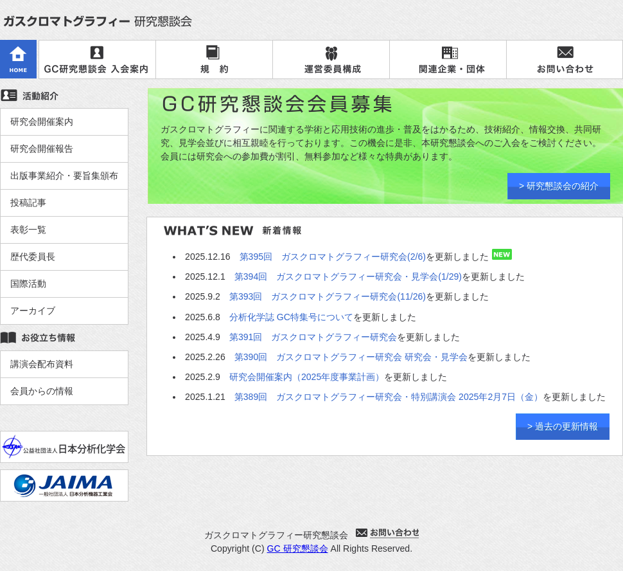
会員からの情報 (41, 391)
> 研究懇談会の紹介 (559, 186)
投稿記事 (28, 202)
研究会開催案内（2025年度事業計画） (306, 377)
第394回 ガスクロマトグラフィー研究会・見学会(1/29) (348, 276)
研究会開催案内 (41, 121)
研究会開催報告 (41, 148)
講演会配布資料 (41, 364)
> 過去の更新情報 (562, 426)
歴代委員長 (32, 256)
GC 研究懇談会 (297, 548)
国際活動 (28, 283)
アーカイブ (32, 310)
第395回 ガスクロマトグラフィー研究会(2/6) (333, 256)
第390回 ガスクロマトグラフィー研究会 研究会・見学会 (351, 357)
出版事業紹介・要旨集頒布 (64, 175)
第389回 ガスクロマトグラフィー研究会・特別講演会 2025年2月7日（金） (388, 397)
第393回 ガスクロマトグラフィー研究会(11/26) (327, 296)
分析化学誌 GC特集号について (291, 317)
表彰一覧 (28, 229)
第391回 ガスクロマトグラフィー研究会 (313, 337)
